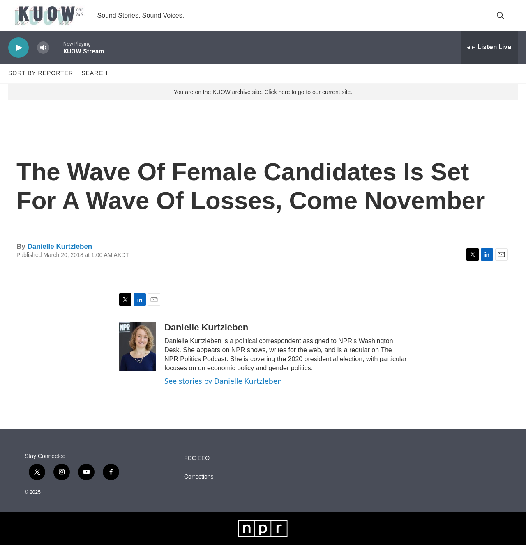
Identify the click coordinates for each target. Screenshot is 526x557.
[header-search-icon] (504, 21)
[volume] (43, 59)
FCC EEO (197, 470)
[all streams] (489, 59)
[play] (18, 59)
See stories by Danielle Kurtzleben (223, 393)
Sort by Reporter (40, 85)
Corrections (199, 489)
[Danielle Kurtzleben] (137, 359)
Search (94, 85)
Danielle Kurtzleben (59, 258)
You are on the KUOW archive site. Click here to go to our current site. (263, 104)
